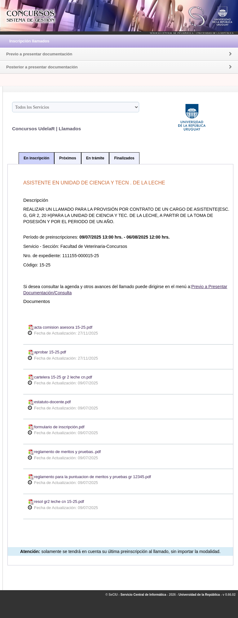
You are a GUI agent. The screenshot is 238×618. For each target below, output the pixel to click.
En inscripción (36, 158)
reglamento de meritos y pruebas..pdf (64, 451)
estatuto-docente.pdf (49, 402)
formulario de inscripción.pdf (56, 427)
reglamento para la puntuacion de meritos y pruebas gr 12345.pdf (89, 476)
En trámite (95, 158)
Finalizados (124, 158)
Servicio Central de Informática (143, 594)
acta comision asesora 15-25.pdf (60, 327)
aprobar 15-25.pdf (47, 352)
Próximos (67, 158)
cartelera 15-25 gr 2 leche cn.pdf (60, 377)
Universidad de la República (199, 594)
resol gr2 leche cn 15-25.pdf (56, 501)
